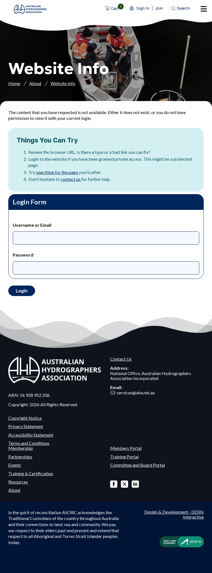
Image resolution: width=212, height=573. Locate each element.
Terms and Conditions (28, 443)
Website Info (63, 83)
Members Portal (126, 448)
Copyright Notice (25, 418)
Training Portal (124, 456)
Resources (18, 481)
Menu (203, 8)
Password (23, 254)
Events (14, 465)
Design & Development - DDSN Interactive (174, 514)
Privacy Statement (25, 426)
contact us (71, 179)
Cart (115, 8)
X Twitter (124, 484)
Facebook (113, 484)
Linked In (135, 484)
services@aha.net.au (136, 392)
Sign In (142, 8)
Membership (20, 448)
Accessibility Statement (30, 434)
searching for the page (57, 172)
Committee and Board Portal (137, 465)
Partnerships (20, 456)
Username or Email (32, 225)
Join (159, 8)
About (35, 83)
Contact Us (121, 358)
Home (14, 83)
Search (183, 8)
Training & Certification (30, 473)
